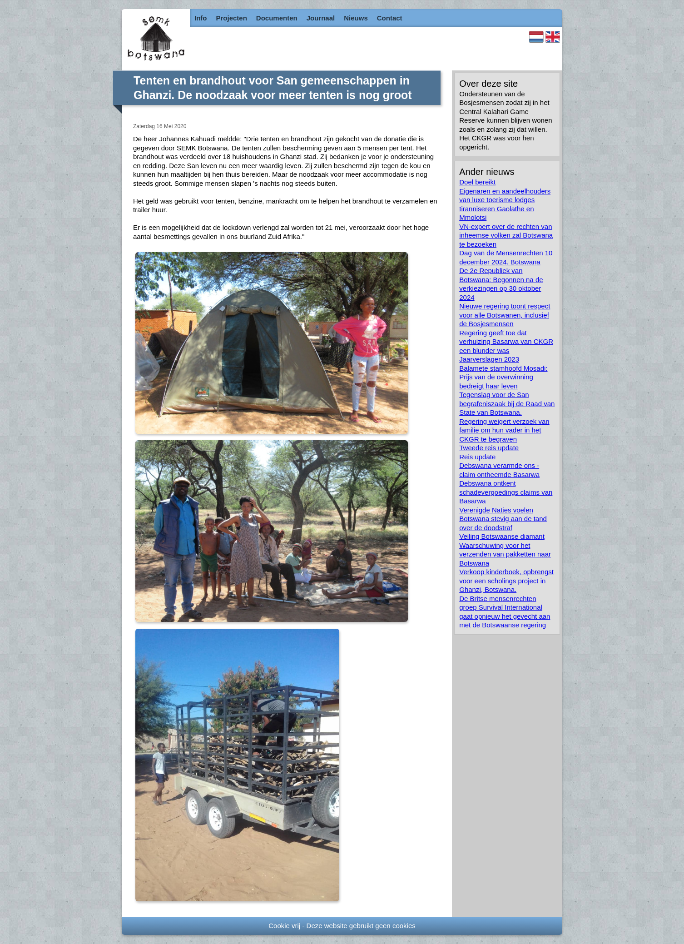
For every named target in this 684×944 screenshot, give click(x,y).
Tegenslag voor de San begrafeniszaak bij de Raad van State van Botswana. (507, 403)
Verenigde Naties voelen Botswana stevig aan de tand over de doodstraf (503, 519)
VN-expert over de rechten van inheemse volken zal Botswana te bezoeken (506, 235)
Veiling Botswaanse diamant (502, 536)
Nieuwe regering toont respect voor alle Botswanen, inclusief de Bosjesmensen (504, 315)
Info (200, 18)
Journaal (321, 18)
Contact (389, 18)
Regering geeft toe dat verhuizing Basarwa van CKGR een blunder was (506, 341)
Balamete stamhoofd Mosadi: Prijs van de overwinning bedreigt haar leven (503, 377)
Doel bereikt (477, 182)
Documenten (276, 18)
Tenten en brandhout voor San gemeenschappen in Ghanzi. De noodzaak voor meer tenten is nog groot (273, 88)
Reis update (477, 457)
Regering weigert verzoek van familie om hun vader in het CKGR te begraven (504, 430)
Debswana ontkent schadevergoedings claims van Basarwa (505, 492)
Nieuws (356, 18)
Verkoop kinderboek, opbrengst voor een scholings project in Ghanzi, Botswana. (506, 580)
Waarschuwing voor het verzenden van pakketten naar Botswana (505, 554)
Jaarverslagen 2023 (489, 359)
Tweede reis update (489, 448)
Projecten (231, 18)
